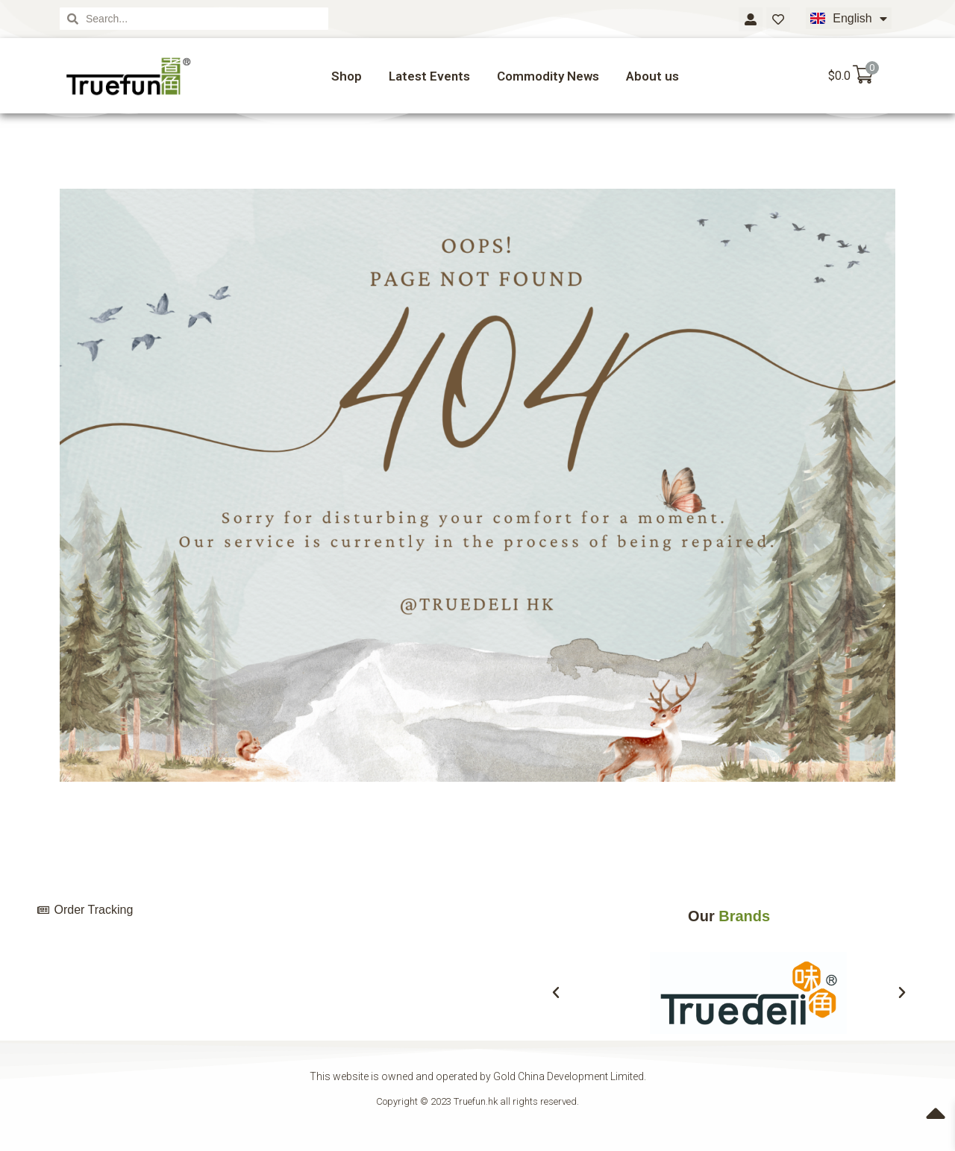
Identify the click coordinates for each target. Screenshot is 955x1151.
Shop (346, 76)
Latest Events (429, 76)
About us (652, 76)
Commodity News (548, 76)
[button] (555, 992)
